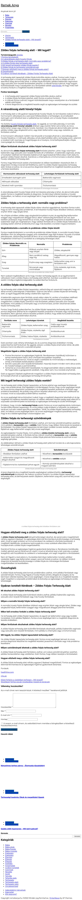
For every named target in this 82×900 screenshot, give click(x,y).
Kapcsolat (9, 892)
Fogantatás (9, 28)
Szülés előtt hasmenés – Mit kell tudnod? (19, 829)
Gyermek (8, 23)
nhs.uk (4, 676)
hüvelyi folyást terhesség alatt (23, 124)
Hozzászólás (6, 707)
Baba (7, 15)
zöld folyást (56, 86)
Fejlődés (8, 864)
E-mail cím (6, 715)
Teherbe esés (11, 878)
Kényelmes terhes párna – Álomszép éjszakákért (23, 766)
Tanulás (8, 876)
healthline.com (7, 672)
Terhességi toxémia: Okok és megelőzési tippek (22, 797)
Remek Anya (10, 5)
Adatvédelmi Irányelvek (15, 890)
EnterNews (55, 898)
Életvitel (8, 19)
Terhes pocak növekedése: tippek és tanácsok (25, 682)
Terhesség (9, 17)
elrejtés (20, 55)
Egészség (9, 21)
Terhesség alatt (11, 45)
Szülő (7, 874)
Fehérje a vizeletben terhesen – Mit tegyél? (22, 680)
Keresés (4, 833)
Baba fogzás (10, 849)
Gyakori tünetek (12, 868)
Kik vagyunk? (11, 894)
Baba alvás (9, 847)
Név (3, 711)
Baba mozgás (11, 851)
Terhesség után (11, 884)
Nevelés (8, 25)
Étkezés (8, 859)
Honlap (4, 719)
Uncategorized (11, 886)
